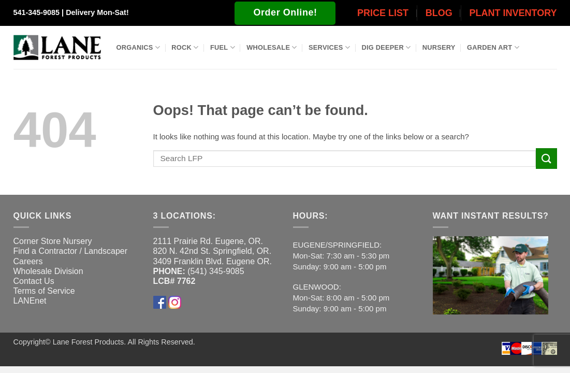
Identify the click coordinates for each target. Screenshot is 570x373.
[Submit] (546, 158)
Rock (184, 47)
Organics (138, 47)
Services (329, 47)
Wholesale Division (48, 271)
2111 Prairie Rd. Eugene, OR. (208, 241)
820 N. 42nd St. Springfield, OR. (212, 251)
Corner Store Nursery (52, 241)
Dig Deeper (386, 47)
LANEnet (30, 300)
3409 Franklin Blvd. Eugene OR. (212, 261)
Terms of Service (44, 290)
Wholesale (271, 47)
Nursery (439, 47)
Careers (28, 261)
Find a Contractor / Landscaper (70, 251)
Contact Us (33, 281)
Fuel (222, 47)
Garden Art (493, 47)
